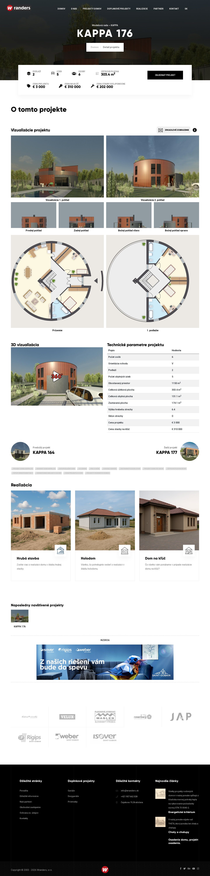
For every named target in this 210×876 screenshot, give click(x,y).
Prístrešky (72, 802)
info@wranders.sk (130, 791)
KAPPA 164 (43, 452)
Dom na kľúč (155, 558)
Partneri (158, 9)
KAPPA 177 (166, 452)
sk (186, 9)
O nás (74, 9)
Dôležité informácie (29, 796)
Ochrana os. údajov (29, 813)
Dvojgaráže (73, 796)
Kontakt (174, 9)
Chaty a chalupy (178, 832)
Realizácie (142, 9)
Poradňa (24, 791)
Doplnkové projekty (118, 9)
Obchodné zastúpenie (30, 807)
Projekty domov (92, 9)
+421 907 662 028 (129, 796)
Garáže (71, 791)
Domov (61, 9)
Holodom (88, 558)
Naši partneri (26, 802)
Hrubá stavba (28, 558)
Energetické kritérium (181, 812)
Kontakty (24, 818)
